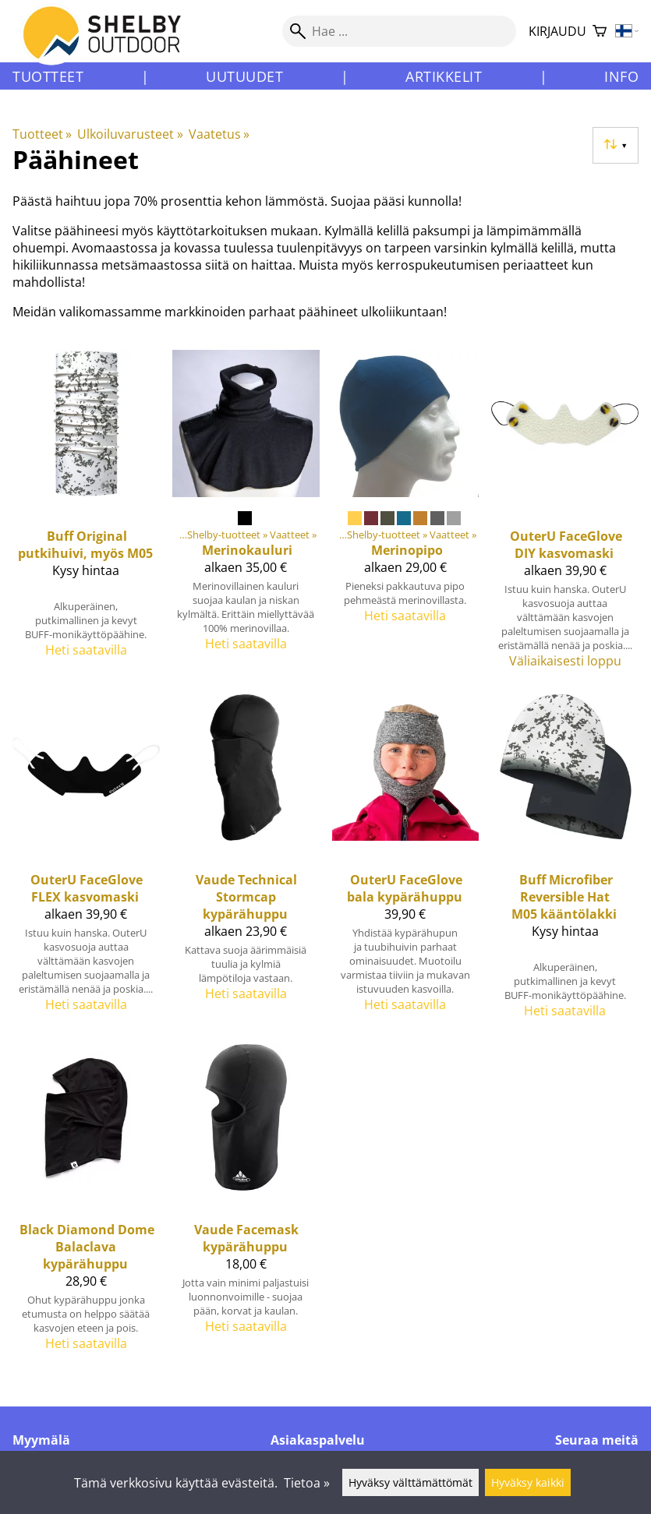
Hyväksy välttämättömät (410, 1482)
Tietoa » (307, 1482)
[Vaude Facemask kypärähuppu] (246, 1204)
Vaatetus (219, 134)
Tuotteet (47, 76)
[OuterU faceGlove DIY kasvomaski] (565, 515)
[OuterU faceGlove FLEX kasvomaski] (86, 863)
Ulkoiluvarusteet (129, 134)
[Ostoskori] (600, 32)
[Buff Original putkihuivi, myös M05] (86, 515)
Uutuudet (244, 76)
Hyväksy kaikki (527, 1482)
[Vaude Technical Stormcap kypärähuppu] (246, 863)
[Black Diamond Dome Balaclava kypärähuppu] (86, 1204)
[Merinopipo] (405, 515)
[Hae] (399, 31)
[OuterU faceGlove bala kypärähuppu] (405, 863)
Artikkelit (443, 76)
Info (621, 76)
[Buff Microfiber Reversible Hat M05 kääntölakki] (565, 863)
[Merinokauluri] (246, 515)
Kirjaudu (557, 31)
